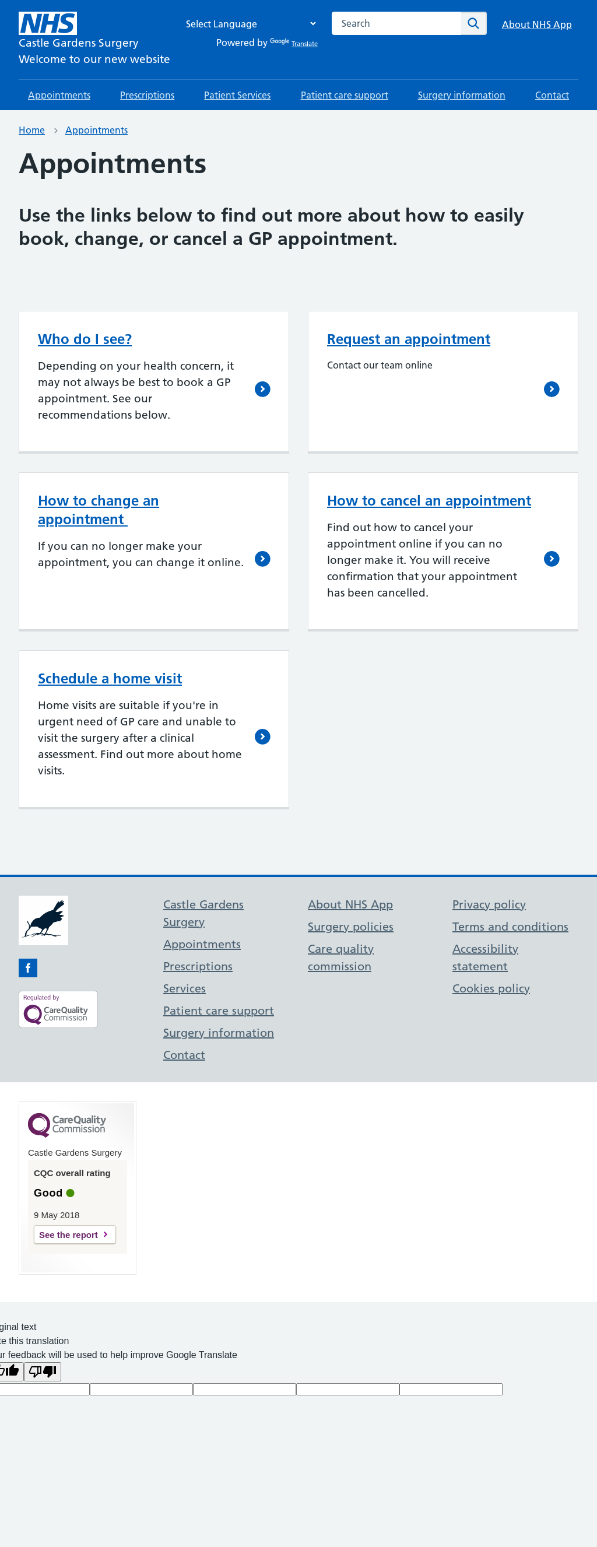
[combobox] (396, 23)
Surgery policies (351, 927)
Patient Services (237, 95)
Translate (294, 44)
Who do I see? (85, 339)
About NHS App (537, 24)
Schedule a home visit (110, 678)
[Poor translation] (42, 1371)
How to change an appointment (98, 510)
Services (184, 988)
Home (32, 130)
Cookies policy (491, 988)
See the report (68, 1235)
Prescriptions (147, 95)
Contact (552, 95)
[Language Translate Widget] (248, 24)
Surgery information (461, 95)
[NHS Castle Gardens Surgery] (94, 40)
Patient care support (344, 95)
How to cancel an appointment (429, 500)
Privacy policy (489, 904)
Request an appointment (408, 339)
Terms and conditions (510, 927)
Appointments (59, 95)
